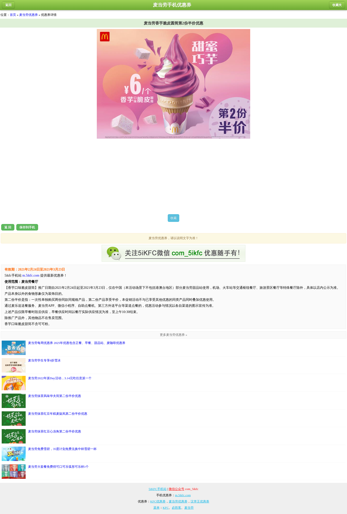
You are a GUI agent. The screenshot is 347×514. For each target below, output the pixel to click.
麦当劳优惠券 (28, 15)
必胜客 (176, 507)
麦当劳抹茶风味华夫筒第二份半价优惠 (41, 401)
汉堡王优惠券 (200, 501)
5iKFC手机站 (157, 489)
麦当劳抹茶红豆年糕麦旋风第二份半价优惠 (44, 418)
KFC (166, 507)
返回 (8, 5)
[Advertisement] (173, 176)
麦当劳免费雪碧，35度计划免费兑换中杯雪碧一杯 (49, 454)
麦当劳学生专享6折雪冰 (31, 365)
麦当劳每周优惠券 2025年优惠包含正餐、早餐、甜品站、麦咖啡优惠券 (64, 348)
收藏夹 (337, 5)
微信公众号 (176, 489)
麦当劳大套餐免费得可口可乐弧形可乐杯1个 (45, 471)
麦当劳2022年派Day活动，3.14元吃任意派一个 (47, 383)
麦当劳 (189, 507)
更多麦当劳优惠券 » (173, 335)
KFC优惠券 (158, 501)
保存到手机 (27, 227)
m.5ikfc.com (30, 275)
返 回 (7, 227)
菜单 (156, 507)
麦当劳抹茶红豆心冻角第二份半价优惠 (41, 436)
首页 (13, 15)
